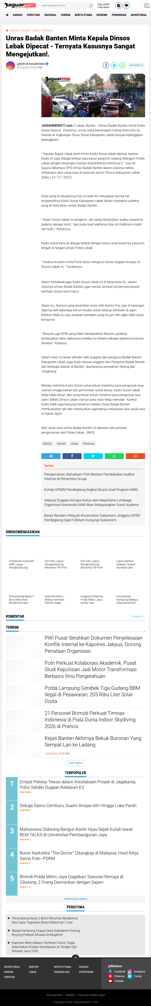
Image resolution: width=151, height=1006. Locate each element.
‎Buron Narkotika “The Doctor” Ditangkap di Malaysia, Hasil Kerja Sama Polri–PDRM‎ (79, 856)
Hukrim (65, 14)
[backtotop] (75, 958)
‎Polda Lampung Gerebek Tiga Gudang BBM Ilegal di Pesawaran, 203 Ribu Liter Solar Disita (92, 694)
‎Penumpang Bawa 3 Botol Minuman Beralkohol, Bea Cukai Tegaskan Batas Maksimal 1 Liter (45, 920)
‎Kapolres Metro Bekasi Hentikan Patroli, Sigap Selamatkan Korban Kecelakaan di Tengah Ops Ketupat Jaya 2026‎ (44, 947)
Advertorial (139, 14)
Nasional (50, 14)
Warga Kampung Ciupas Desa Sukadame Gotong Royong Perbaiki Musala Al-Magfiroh (46, 933)
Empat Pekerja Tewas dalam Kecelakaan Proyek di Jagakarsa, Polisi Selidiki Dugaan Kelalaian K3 (78, 784)
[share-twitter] (114, 65)
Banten (47, 443)
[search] (67, 5)
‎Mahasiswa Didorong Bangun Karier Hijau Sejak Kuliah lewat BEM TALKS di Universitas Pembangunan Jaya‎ (76, 832)
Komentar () (136, 65)
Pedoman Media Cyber (91, 995)
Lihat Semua (75, 763)
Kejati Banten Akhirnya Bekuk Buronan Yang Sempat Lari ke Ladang (93, 741)
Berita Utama (83, 14)
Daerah (17, 14)
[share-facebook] (106, 65)
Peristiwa (33, 14)
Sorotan (9, 977)
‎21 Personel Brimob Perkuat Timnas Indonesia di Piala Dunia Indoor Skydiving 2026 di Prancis (90, 719)
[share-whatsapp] (122, 65)
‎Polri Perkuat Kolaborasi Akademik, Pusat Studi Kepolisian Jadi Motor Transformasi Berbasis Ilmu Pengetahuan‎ (91, 669)
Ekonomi (102, 14)
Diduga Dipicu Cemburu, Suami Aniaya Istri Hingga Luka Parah (78, 805)
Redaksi (70, 995)
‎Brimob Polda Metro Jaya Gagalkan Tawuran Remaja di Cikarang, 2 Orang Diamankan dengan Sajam (71, 879)
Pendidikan (119, 14)
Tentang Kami (54, 995)
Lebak (74, 443)
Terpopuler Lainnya (75, 899)
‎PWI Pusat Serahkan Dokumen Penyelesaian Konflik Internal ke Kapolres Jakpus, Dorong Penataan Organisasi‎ (93, 644)
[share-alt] (51, 456)
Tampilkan (137, 616)
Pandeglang (62, 971)
